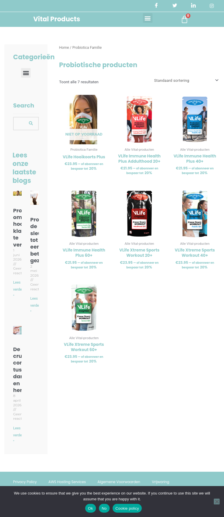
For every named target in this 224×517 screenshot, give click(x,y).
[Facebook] (156, 5)
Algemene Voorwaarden (118, 481)
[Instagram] (211, 5)
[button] (148, 18)
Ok (90, 508)
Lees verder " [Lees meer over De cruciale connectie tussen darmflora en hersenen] (18, 435)
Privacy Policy (25, 481)
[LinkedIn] (193, 5)
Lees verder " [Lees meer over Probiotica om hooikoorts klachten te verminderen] (18, 289)
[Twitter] (174, 5)
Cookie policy (127, 508)
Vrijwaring (160, 481)
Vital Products (56, 19)
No (104, 508)
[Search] (31, 123)
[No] (217, 501)
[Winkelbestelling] (186, 80)
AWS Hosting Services (67, 481)
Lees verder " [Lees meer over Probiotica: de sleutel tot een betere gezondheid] (35, 305)
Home (64, 47)
